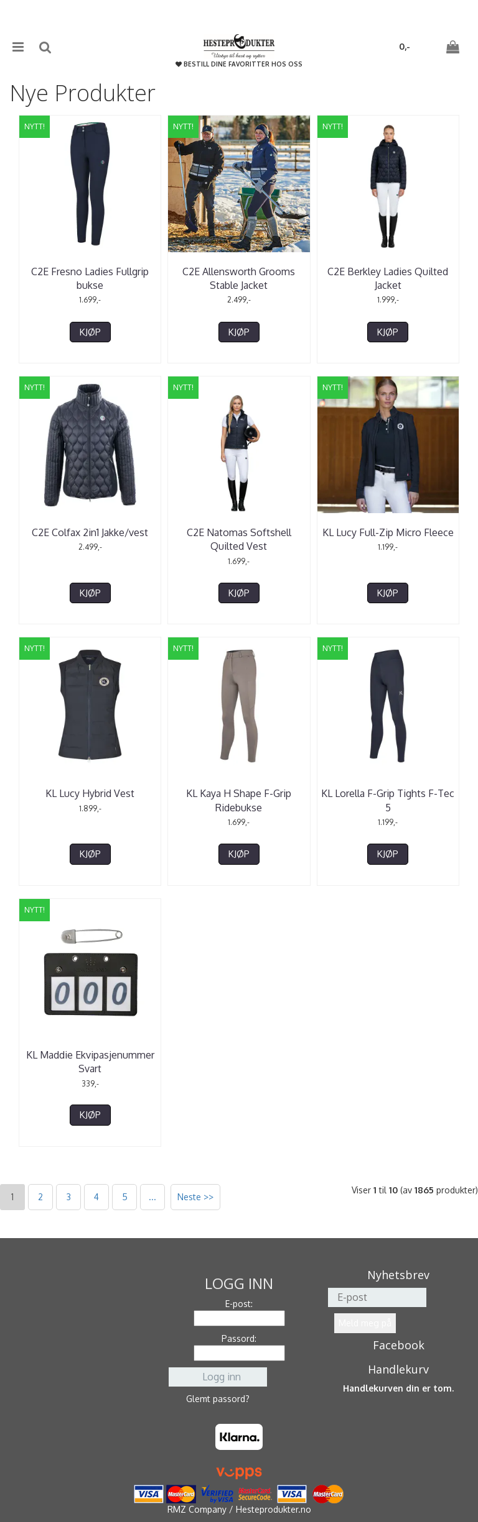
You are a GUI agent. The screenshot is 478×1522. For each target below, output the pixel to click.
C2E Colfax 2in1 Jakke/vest (90, 532)
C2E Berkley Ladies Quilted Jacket (387, 278)
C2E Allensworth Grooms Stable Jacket (238, 278)
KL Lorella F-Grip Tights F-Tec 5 (387, 800)
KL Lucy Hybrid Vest (89, 793)
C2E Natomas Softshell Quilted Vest (239, 539)
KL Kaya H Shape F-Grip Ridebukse (238, 800)
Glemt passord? (218, 1398)
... (152, 1197)
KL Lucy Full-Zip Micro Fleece (388, 532)
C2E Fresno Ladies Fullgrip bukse (90, 278)
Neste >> (195, 1197)
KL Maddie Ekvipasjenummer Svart (90, 1062)
